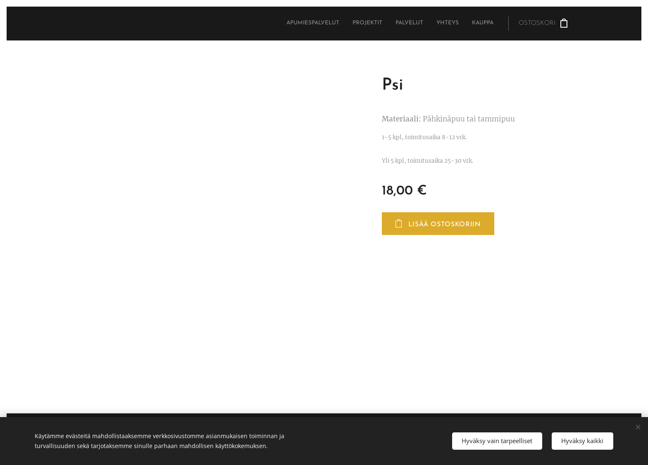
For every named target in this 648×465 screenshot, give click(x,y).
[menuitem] (442, 23)
